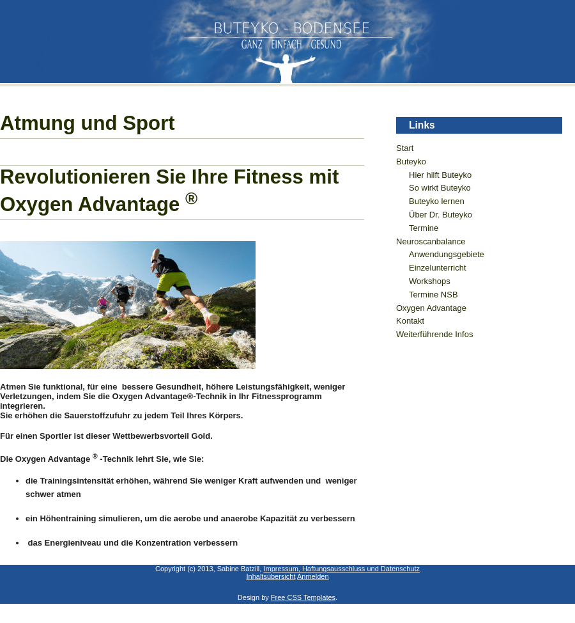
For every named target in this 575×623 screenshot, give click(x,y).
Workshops (429, 281)
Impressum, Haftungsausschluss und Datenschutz (341, 568)
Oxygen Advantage (431, 308)
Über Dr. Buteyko (440, 214)
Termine (423, 228)
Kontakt (410, 321)
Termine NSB (433, 294)
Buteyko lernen (436, 201)
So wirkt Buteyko (440, 188)
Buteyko (411, 161)
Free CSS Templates (303, 597)
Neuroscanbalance (430, 241)
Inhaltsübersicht (270, 576)
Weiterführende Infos (434, 334)
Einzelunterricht (437, 267)
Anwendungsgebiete (446, 254)
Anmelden (313, 576)
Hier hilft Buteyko (440, 175)
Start (404, 148)
